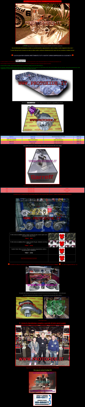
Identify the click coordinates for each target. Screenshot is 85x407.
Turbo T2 (11, 136)
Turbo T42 (79, 143)
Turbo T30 (79, 138)
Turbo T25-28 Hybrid (11, 138)
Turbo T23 (33, 136)
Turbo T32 (79, 139)
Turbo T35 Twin (32, 141)
